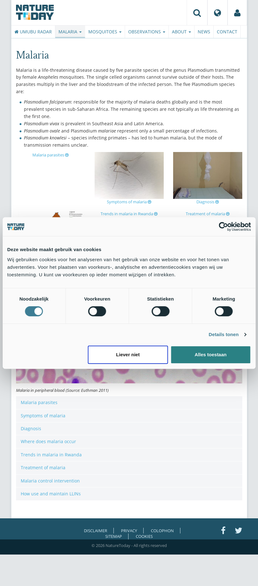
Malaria (70, 32)
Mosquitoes (105, 32)
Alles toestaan (211, 354)
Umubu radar (33, 32)
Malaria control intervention (50, 481)
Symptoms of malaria (129, 202)
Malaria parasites (50, 155)
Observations (146, 32)
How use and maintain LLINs (51, 494)
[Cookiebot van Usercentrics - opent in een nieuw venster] (223, 226)
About (181, 32)
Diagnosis (207, 202)
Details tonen (224, 334)
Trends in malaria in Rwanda (129, 214)
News (204, 32)
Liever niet (128, 354)
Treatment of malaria (207, 214)
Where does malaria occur (48, 441)
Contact (227, 32)
